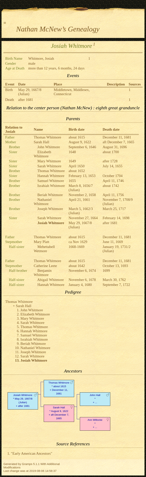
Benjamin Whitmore (43, 273)
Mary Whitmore (49, 161)
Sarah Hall (41, 142)
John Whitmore (48, 147)
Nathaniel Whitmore (43, 202)
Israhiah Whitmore (51, 186)
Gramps (27, 464)
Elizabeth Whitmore (42, 154)
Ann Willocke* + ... (95, 423)
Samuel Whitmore (50, 181)
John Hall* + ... (95, 399)
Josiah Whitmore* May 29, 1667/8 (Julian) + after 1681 (23, 400)
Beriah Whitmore (50, 195)
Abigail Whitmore (50, 280)
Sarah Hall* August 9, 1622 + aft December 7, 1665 (59, 413)
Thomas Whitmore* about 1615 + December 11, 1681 (58, 388)
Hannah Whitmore (50, 176)
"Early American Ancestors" (31, 453)
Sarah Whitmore (49, 166)
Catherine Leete (45, 266)
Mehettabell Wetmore (44, 249)
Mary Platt (41, 242)
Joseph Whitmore (50, 209)
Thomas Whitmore (47, 137)
